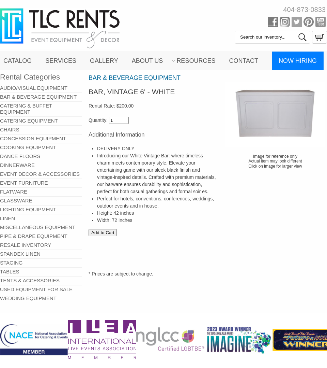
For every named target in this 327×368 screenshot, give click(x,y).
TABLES (9, 271)
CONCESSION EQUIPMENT (33, 138)
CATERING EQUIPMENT (29, 121)
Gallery (104, 60)
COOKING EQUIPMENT (28, 147)
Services (60, 60)
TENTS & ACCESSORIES (30, 280)
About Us (147, 60)
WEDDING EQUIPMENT (28, 298)
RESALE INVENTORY (25, 245)
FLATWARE (13, 192)
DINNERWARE (17, 165)
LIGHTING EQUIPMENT (28, 209)
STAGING (11, 263)
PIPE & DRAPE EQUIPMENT (33, 236)
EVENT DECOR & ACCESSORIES (40, 174)
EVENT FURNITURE (24, 183)
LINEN (7, 218)
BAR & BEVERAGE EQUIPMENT (38, 97)
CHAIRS (9, 129)
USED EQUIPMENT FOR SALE (36, 289)
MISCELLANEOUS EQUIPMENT (37, 227)
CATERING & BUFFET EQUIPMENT (26, 109)
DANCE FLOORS (20, 156)
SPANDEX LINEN (20, 254)
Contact (243, 60)
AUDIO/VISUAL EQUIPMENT (33, 88)
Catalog (17, 60)
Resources (195, 60)
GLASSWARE (16, 200)
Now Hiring (298, 60)
